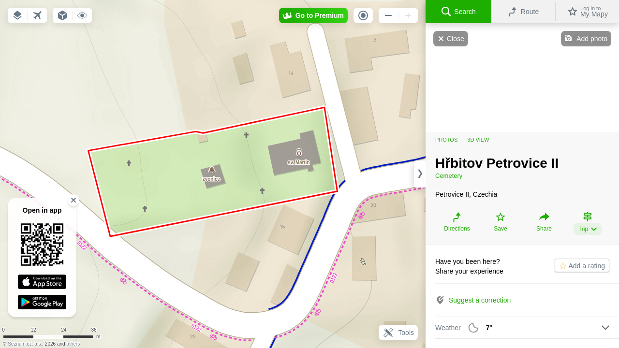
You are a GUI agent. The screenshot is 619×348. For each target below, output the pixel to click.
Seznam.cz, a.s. (25, 344)
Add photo (591, 39)
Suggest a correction (480, 300)
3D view (478, 140)
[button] (17, 15)
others (73, 344)
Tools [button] (398, 332)
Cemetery (448, 175)
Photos (446, 140)
